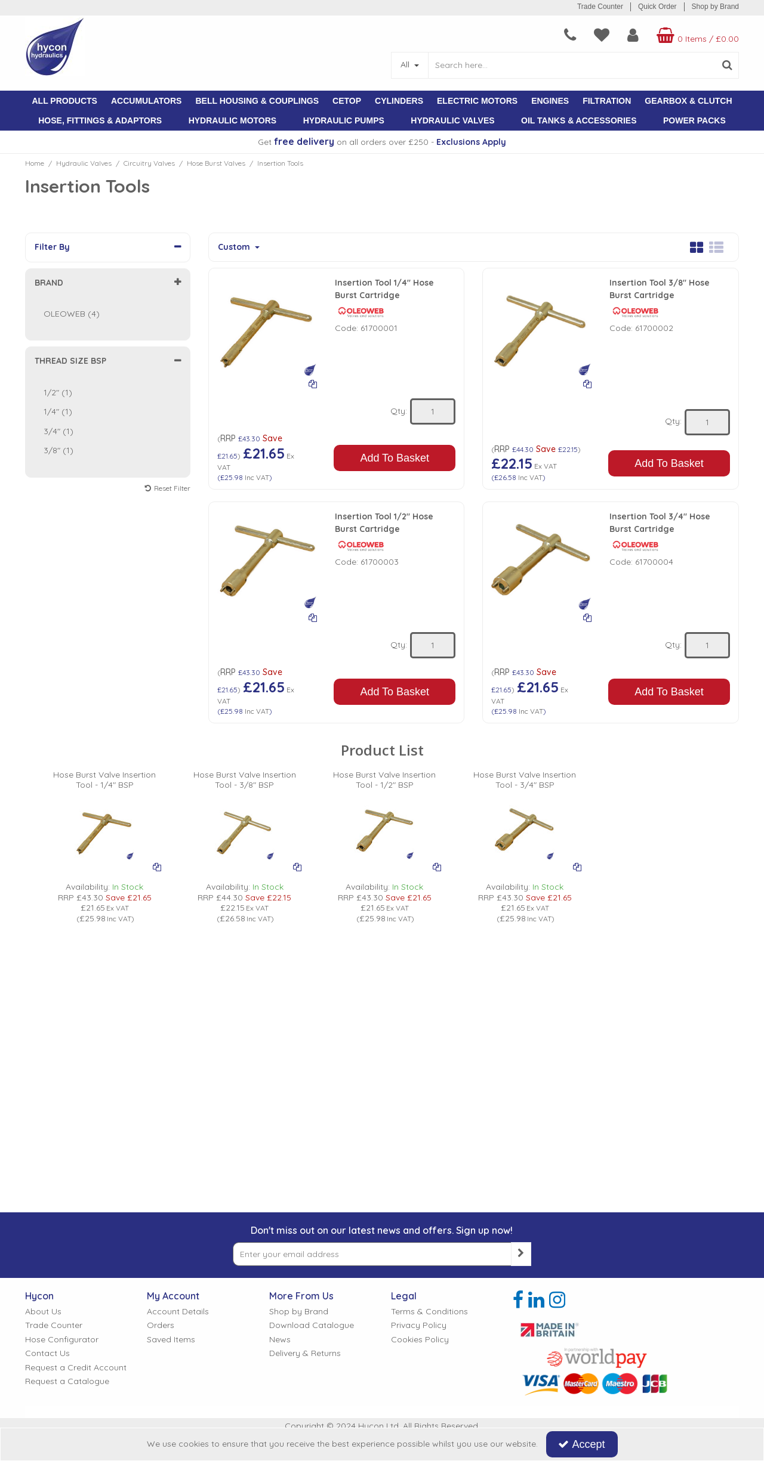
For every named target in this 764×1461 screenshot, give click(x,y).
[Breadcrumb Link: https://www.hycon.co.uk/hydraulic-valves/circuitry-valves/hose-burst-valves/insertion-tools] (280, 163)
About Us (43, 1312)
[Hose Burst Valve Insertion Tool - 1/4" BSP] (104, 784)
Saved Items (171, 1340)
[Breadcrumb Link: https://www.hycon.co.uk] (34, 163)
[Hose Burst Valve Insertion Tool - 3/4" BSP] (525, 784)
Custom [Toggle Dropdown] (235, 247)
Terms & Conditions (429, 1312)
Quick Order (657, 6)
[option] (104, 847)
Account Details (178, 1312)
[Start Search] (727, 65)
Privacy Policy (418, 1325)
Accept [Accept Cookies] (581, 1444)
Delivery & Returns (305, 1353)
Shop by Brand (715, 6)
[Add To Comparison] (313, 383)
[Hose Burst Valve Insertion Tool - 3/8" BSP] (244, 784)
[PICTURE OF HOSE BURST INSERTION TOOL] (104, 830)
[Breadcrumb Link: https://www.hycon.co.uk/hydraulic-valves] (84, 163)
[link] (518, 1300)
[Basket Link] (696, 35)
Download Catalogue (311, 1325)
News (280, 1340)
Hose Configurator (61, 1340)
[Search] (572, 65)
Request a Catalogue (67, 1381)
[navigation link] (570, 35)
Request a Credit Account (76, 1368)
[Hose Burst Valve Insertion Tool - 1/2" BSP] (384, 784)
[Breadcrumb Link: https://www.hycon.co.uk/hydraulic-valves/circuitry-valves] (149, 163)
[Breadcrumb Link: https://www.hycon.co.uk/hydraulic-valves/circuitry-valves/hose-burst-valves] (216, 163)
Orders (160, 1325)
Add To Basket (394, 458)
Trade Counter (600, 6)
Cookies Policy (420, 1340)
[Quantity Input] (432, 411)
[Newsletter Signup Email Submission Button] (521, 1254)
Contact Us (47, 1353)
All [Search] (406, 64)
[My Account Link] (633, 35)
